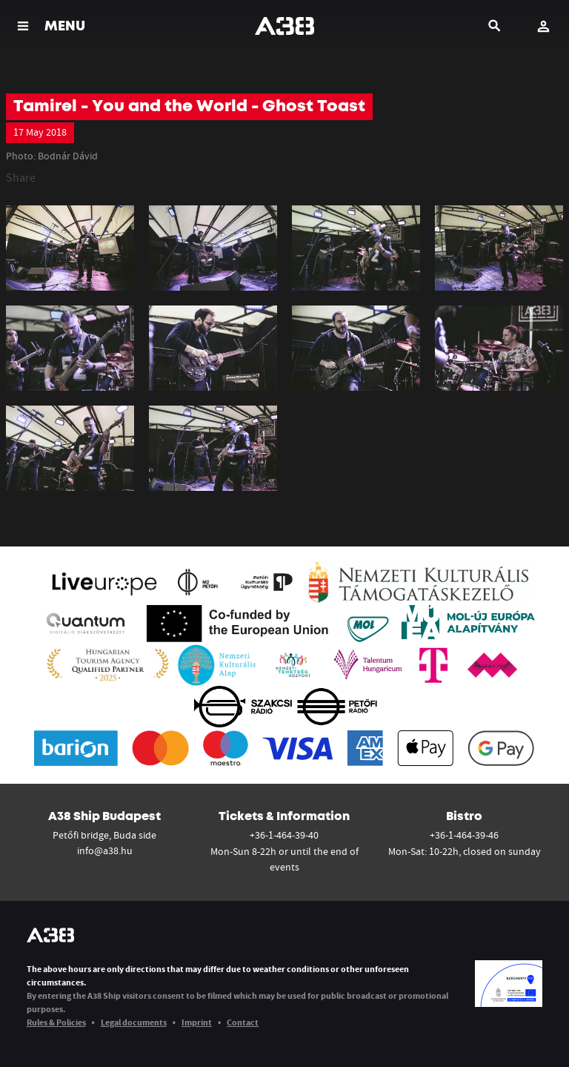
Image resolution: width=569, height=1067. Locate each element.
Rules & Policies (56, 1022)
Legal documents (134, 1022)
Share (21, 177)
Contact (243, 1022)
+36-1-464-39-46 (464, 835)
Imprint (197, 1022)
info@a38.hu (105, 850)
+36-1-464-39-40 (284, 835)
